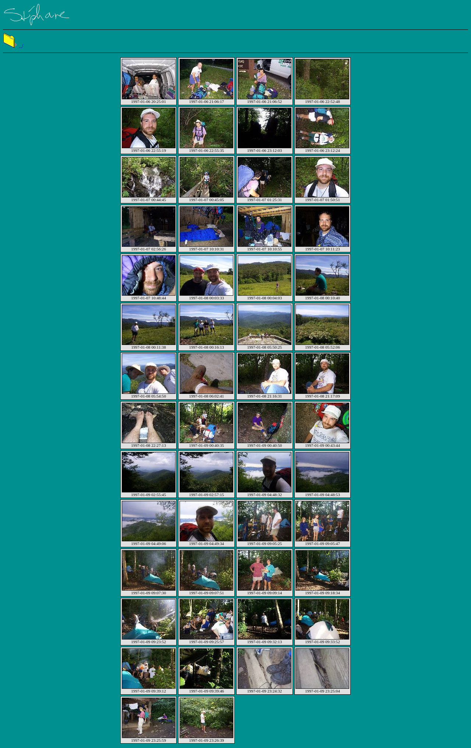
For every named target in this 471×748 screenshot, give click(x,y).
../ (13, 46)
